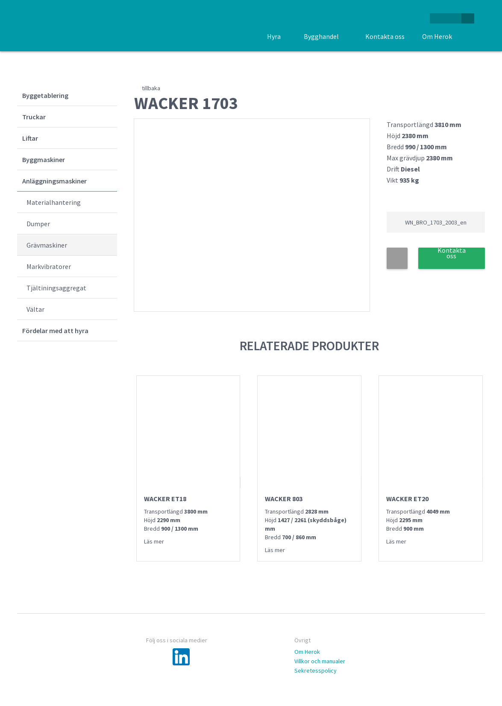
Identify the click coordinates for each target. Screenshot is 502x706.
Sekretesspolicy (315, 670)
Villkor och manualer (319, 661)
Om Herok (307, 652)
